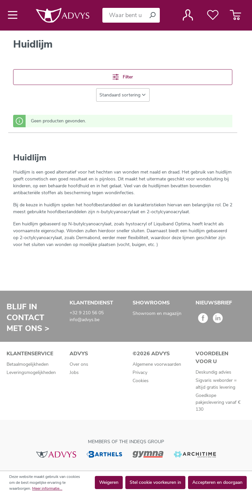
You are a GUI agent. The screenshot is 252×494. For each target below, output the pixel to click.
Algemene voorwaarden (157, 364)
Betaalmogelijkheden (28, 364)
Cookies (141, 381)
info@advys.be (84, 320)
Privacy (140, 372)
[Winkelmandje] (235, 15)
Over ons (79, 364)
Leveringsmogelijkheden (31, 372)
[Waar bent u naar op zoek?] (123, 15)
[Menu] (15, 15)
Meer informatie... (47, 488)
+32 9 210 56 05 (87, 313)
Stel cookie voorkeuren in (155, 482)
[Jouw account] (188, 15)
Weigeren (108, 482)
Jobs (74, 372)
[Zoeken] (152, 15)
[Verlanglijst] (213, 15)
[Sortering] (123, 95)
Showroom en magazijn (157, 313)
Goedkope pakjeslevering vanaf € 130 (218, 402)
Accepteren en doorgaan (217, 482)
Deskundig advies (213, 372)
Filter (123, 77)
